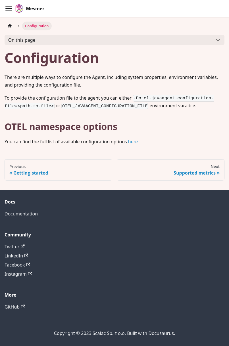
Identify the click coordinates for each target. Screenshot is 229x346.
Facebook (17, 265)
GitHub (15, 307)
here (133, 142)
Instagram (18, 274)
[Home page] (10, 26)
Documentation (21, 214)
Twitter (15, 247)
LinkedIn (16, 256)
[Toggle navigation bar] (9, 8)
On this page (22, 40)
